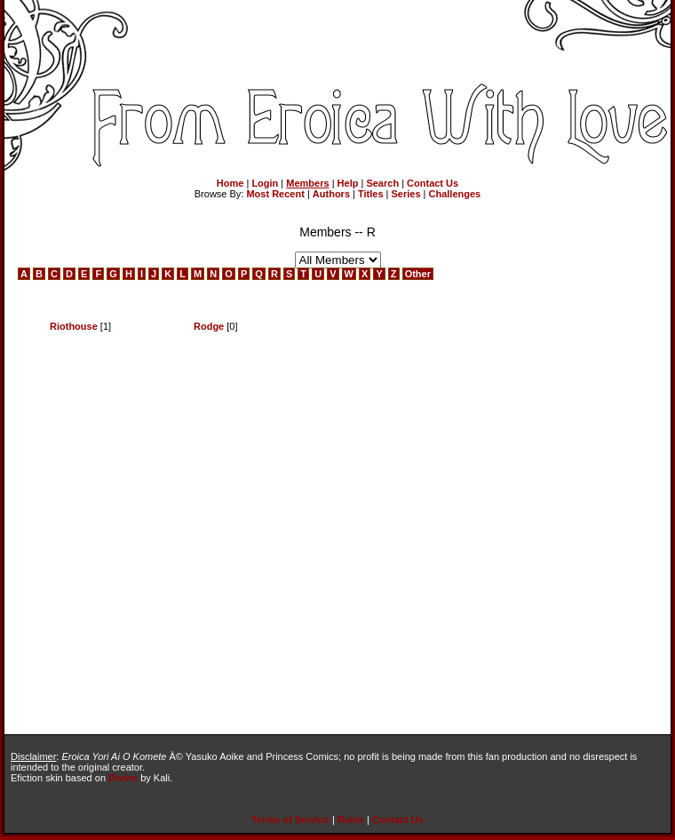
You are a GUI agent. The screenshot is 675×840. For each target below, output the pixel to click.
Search (382, 183)
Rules (351, 819)
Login (264, 183)
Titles (371, 193)
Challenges (455, 193)
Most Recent (275, 193)
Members (307, 183)
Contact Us (432, 183)
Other (418, 273)
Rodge (209, 326)
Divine (123, 777)
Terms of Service (290, 819)
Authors (331, 193)
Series (406, 193)
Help (348, 183)
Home (230, 183)
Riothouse (74, 326)
